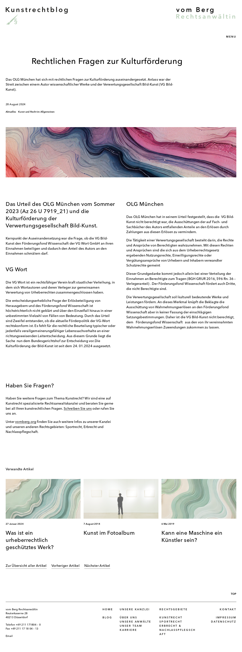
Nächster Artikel (97, 566)
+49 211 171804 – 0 (28, 624)
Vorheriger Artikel (65, 566)
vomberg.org (25, 422)
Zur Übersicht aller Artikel (26, 566)
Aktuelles (11, 112)
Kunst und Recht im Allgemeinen (36, 112)
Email (9, 636)
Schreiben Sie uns (78, 408)
